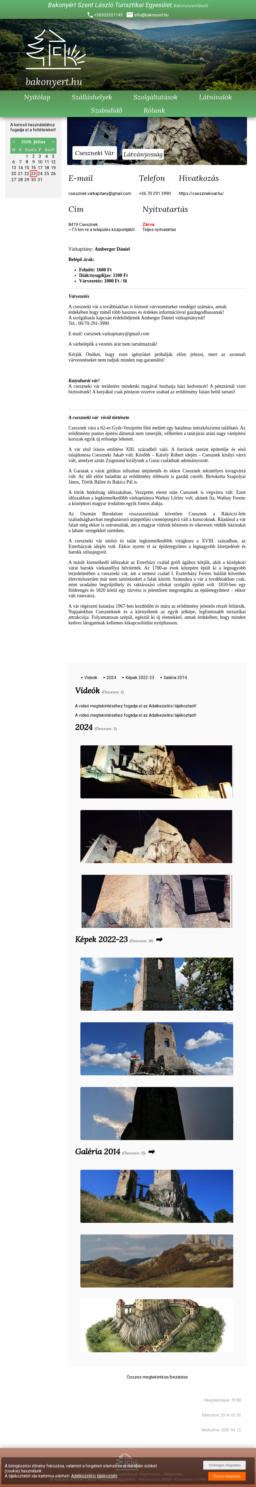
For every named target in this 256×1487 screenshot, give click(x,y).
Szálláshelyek (92, 97)
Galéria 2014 (175, 677)
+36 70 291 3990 (155, 193)
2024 (111, 677)
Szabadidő (106, 110)
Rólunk (154, 110)
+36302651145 (108, 15)
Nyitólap (37, 97)
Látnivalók (215, 97)
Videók (90, 677)
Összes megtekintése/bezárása (157, 1377)
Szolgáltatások (155, 97)
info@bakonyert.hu (151, 15)
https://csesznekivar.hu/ (201, 193)
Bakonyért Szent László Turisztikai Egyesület (110, 5)
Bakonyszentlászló (191, 5)
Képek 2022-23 (139, 677)
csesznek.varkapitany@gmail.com (99, 193)
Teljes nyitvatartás (159, 229)
